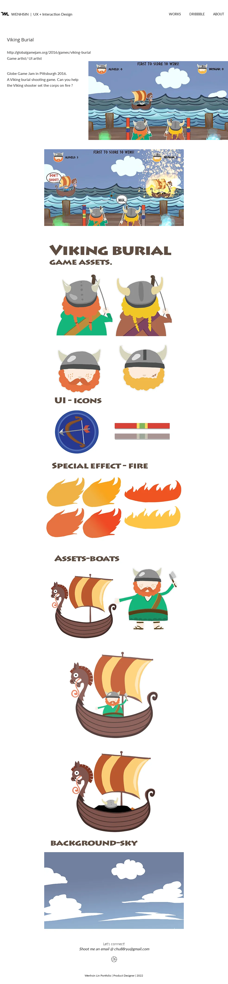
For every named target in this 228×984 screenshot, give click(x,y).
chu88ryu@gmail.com (131, 949)
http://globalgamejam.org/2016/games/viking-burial (49, 52)
